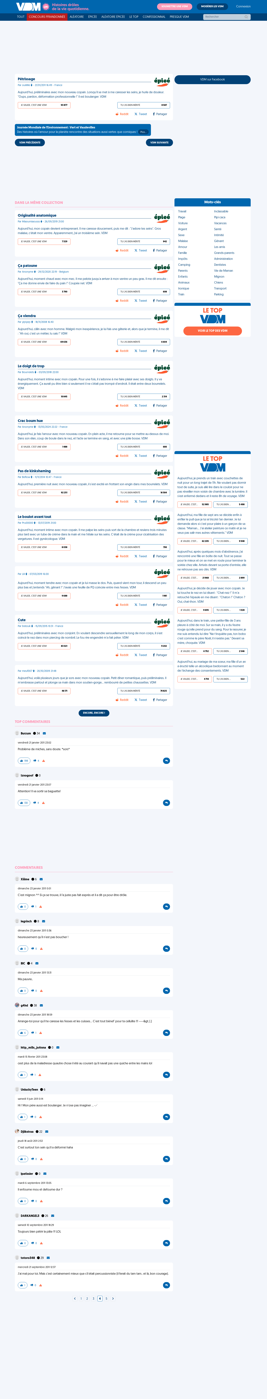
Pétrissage (26, 79)
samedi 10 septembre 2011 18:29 (36, 1225)
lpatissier (27, 1174)
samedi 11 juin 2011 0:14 (30, 1099)
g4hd (25, 1005)
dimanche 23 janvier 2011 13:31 (34, 972)
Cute (22, 620)
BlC (23, 963)
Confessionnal (154, 17)
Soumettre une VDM (174, 6)
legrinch (26, 921)
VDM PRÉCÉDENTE (29, 142)
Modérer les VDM (212, 6)
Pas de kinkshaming (34, 471)
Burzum (26, 733)
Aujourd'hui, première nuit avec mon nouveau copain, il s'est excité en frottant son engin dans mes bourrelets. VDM (93, 484)
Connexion (243, 6)
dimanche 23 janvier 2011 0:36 (35, 930)
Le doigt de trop (31, 366)
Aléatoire (77, 17)
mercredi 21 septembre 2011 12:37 (37, 1267)
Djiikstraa (27, 1131)
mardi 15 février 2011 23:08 (32, 1057)
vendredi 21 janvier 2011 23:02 (34, 742)
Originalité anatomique (37, 216)
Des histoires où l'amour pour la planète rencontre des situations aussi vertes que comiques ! (83, 130)
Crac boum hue (30, 421)
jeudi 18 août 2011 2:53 (30, 1141)
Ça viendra (27, 316)
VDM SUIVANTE (159, 142)
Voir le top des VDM (213, 331)
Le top (133, 17)
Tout (20, 17)
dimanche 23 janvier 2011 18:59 (35, 1015)
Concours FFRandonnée (47, 17)
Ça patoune (27, 266)
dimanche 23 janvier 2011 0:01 (34, 888)
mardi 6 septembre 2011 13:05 (34, 1183)
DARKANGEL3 (30, 1216)
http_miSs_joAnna (34, 1047)
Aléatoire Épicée (113, 17)
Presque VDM (179, 17)
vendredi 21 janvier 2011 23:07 (34, 785)
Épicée (92, 17)
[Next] (74, 1299)
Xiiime (25, 879)
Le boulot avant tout (34, 517)
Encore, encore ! (94, 713)
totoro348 (28, 1258)
